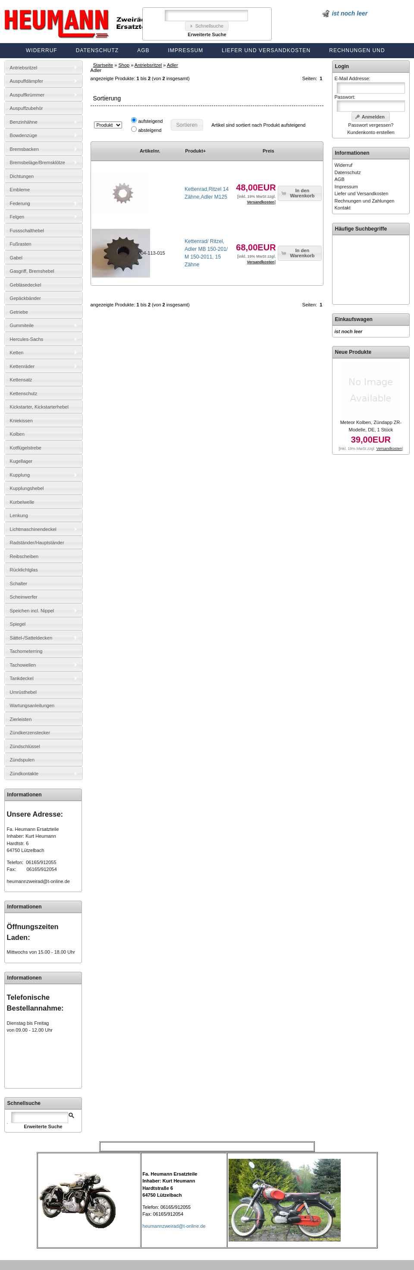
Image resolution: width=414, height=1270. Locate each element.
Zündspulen (22, 759)
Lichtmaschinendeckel (33, 529)
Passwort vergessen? (370, 125)
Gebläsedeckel (25, 284)
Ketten (17, 352)
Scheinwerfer (24, 596)
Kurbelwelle (22, 502)
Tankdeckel (22, 678)
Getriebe (19, 312)
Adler (172, 65)
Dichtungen (22, 176)
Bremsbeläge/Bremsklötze (37, 162)
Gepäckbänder (25, 298)
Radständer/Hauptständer (37, 542)
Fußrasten (20, 244)
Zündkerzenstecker (30, 732)
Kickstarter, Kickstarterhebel (39, 406)
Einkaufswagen (354, 319)
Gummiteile (22, 325)
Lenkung (19, 515)
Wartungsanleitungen (32, 705)
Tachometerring (26, 651)
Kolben (17, 434)
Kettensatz (21, 379)
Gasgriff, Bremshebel (32, 271)
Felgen (17, 216)
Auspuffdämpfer (26, 81)
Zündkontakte (24, 773)
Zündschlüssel (25, 746)
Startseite (103, 65)
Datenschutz (97, 50)
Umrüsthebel (23, 692)
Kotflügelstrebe (25, 447)
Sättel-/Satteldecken (31, 637)
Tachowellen (23, 665)
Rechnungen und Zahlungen (365, 200)
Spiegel (18, 624)
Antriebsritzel (148, 65)
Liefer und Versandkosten (266, 50)
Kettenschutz (24, 393)
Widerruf (41, 50)
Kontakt (343, 207)
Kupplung (20, 474)
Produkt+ (195, 150)
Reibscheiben (24, 556)
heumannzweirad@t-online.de (38, 881)
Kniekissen (21, 420)
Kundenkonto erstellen (370, 132)
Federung (20, 203)
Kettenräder (22, 366)
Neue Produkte (353, 352)
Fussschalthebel (27, 230)
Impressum (186, 50)
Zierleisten (21, 719)
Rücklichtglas (24, 569)
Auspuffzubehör (26, 108)
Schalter (18, 583)
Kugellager (21, 461)
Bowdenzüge (24, 135)
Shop (123, 65)
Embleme (20, 189)
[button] (207, 26)
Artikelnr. (150, 150)
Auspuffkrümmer (27, 94)
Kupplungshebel (27, 488)
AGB (143, 50)
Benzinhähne (24, 122)
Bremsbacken (24, 149)
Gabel (16, 257)
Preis (268, 150)
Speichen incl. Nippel (32, 610)
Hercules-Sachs (27, 339)
